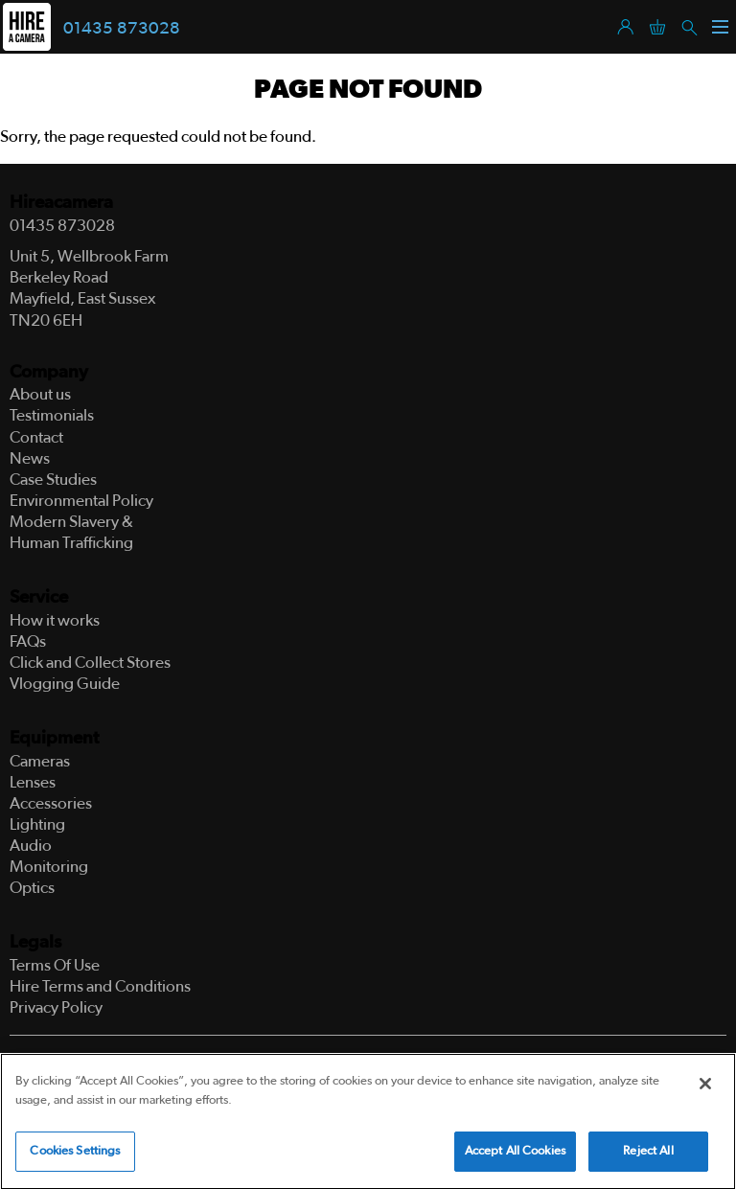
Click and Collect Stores (90, 662)
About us (40, 394)
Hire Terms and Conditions (100, 986)
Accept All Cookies (515, 1154)
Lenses (33, 782)
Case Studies (53, 479)
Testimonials (52, 415)
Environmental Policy (81, 500)
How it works (55, 620)
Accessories (51, 803)
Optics (32, 888)
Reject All (648, 1154)
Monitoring (49, 866)
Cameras (40, 761)
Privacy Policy (56, 1007)
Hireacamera (61, 203)
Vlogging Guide (65, 683)
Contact (36, 437)
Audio (31, 845)
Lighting (37, 824)
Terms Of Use (55, 965)
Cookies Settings (75, 1154)
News (30, 458)
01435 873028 (121, 28)
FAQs (28, 641)
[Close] (705, 1086)
